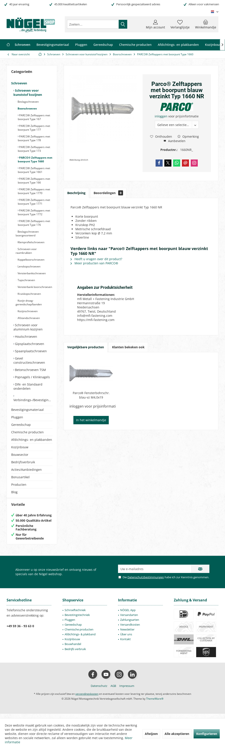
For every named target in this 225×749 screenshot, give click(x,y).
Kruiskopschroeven (29, 294)
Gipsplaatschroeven (29, 344)
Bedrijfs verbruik (75, 653)
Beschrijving (76, 193)
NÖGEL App (128, 614)
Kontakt (125, 643)
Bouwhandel (73, 648)
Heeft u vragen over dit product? (96, 259)
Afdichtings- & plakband (80, 639)
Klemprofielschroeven (30, 242)
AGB (113, 690)
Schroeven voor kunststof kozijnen (27, 92)
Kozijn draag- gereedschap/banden (29, 302)
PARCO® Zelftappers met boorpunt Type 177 (34, 128)
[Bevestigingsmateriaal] (52, 44)
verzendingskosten (86, 698)
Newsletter (127, 634)
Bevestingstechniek (77, 619)
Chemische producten (27, 432)
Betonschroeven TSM (30, 370)
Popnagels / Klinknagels (32, 377)
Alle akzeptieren (177, 734)
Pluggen (17, 417)
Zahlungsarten (129, 624)
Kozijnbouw (19, 447)
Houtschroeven (25, 336)
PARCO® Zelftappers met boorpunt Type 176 (34, 223)
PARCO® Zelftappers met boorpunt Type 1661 (34, 170)
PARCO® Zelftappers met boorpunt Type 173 (34, 149)
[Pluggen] (81, 44)
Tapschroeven (26, 280)
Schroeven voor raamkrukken (26, 251)
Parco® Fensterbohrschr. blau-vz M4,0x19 (91, 395)
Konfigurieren (206, 734)
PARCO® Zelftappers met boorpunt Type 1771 (34, 202)
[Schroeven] (22, 44)
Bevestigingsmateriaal (27, 410)
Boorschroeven (27, 108)
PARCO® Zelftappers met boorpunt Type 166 (34, 180)
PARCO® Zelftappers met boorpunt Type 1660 (35, 159)
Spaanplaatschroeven (30, 351)
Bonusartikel (20, 477)
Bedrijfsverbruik (23, 462)
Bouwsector (19, 454)
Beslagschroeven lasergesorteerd (27, 233)
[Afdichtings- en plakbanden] (178, 44)
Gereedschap (21, 425)
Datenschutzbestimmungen (145, 582)
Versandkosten (130, 629)
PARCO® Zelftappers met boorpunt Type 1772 (34, 212)
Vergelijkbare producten (85, 347)
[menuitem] (205, 24)
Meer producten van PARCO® (94, 263)
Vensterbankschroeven (31, 273)
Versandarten (129, 619)
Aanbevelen (174, 141)
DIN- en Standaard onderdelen (27, 386)
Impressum (126, 690)
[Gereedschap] (103, 44)
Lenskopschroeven (28, 266)
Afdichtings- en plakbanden (31, 440)
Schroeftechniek (75, 614)
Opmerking (188, 136)
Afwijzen (151, 734)
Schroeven (19, 83)
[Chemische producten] (135, 44)
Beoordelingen (108, 192)
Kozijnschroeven (27, 311)
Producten (18, 484)
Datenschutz (99, 690)
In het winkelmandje (91, 420)
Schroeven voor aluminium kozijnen (28, 327)
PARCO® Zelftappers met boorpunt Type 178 (34, 138)
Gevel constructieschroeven (29, 360)
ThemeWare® (154, 703)
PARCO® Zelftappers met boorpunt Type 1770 (34, 191)
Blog (14, 492)
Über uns (126, 639)
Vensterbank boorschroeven (34, 287)
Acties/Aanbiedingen (26, 469)
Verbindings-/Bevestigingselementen (33, 400)
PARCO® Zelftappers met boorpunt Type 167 (34, 117)
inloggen (161, 116)
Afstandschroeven (28, 318)
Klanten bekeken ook (128, 347)
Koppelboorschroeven (30, 259)
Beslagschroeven (28, 102)
